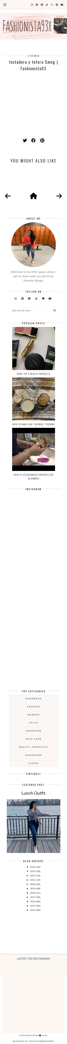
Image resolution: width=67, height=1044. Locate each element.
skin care (34, 739)
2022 (33, 875)
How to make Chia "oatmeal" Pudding (34, 424)
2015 (33, 905)
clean (33, 763)
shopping (33, 730)
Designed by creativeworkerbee (33, 1041)
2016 (33, 901)
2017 (33, 897)
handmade (33, 755)
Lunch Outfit (33, 793)
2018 (33, 892)
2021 (33, 879)
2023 (33, 871)
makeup (34, 714)
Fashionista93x (29, 1035)
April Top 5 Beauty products (33, 374)
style (33, 722)
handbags (33, 698)
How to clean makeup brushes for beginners (33, 476)
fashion (33, 706)
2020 (33, 884)
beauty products (33, 747)
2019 (33, 888)
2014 (33, 910)
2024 (33, 867)
